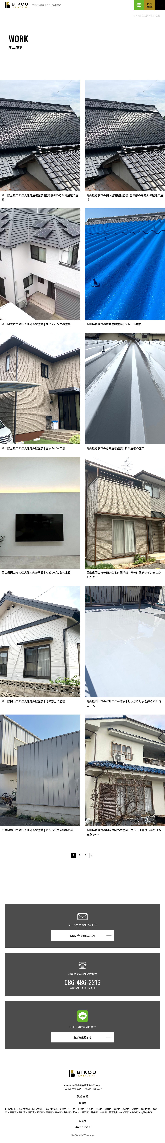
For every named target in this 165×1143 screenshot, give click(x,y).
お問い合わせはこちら (82, 935)
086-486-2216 (82, 982)
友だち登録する (82, 1037)
